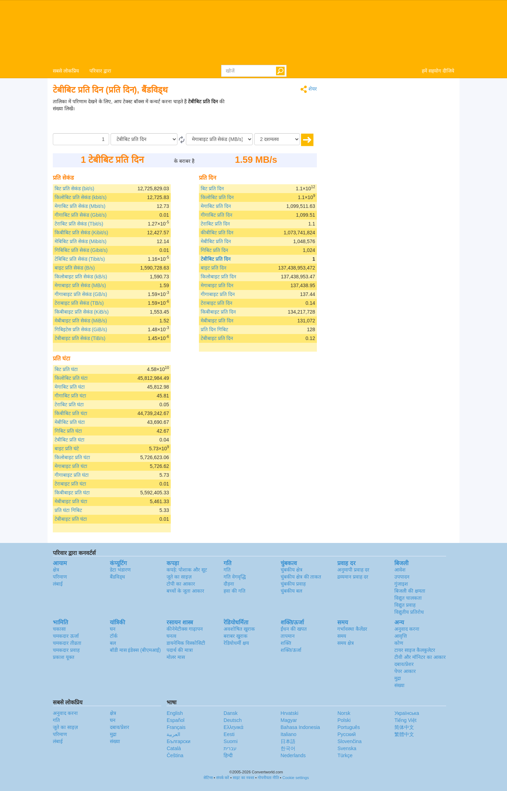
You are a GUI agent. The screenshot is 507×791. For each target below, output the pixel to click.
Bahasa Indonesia (300, 727)
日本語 (288, 741)
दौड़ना (229, 584)
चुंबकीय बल (291, 591)
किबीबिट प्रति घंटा (71, 413)
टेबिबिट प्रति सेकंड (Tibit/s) (80, 259)
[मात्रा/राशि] (81, 139)
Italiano (288, 734)
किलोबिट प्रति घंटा (71, 378)
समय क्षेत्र (345, 643)
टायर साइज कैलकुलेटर (414, 650)
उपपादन (401, 577)
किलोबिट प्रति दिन (217, 197)
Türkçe (344, 755)
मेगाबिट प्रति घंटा (70, 387)
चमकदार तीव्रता (67, 643)
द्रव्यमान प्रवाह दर (352, 577)
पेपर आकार (405, 671)
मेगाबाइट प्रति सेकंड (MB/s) (80, 285)
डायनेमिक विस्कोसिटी (186, 643)
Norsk (343, 713)
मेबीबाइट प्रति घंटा (71, 501)
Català (174, 748)
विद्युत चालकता (408, 598)
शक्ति (286, 643)
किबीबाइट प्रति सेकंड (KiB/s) (82, 312)
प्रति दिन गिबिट (214, 329)
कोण (398, 643)
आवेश (400, 570)
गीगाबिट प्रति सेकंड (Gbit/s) (81, 215)
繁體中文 (404, 734)
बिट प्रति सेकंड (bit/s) (74, 188)
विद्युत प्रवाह (404, 605)
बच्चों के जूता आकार (185, 591)
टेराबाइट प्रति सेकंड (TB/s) (79, 303)
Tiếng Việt (405, 720)
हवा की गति (234, 591)
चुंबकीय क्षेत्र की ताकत (301, 577)
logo (253, 32)
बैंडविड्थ (117, 577)
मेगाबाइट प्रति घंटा (71, 466)
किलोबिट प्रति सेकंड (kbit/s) (81, 197)
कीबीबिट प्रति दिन (217, 232)
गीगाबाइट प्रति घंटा (72, 475)
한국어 (288, 748)
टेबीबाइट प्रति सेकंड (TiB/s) (80, 338)
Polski (343, 720)
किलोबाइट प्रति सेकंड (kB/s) (81, 276)
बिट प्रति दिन (212, 188)
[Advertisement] (273, 115)
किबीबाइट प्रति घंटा (72, 492)
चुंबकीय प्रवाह (293, 584)
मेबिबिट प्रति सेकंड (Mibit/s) (80, 241)
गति (227, 570)
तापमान (288, 636)
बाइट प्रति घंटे (67, 448)
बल (113, 643)
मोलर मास (176, 657)
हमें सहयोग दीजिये (438, 71)
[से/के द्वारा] (144, 139)
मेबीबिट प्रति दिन (216, 241)
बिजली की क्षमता (409, 591)
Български (178, 741)
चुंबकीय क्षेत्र (291, 570)
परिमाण (60, 577)
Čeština (175, 755)
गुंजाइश (401, 584)
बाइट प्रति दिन (213, 268)
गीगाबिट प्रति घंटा (70, 395)
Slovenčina (349, 741)
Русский (346, 734)
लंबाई (58, 584)
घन (112, 629)
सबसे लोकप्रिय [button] (66, 71)
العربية (173, 734)
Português (348, 727)
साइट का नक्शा (243, 777)
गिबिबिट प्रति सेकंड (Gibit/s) (81, 250)
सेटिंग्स (208, 777)
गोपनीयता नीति (268, 777)
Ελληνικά (233, 727)
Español (175, 720)
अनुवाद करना (406, 629)
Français (176, 727)
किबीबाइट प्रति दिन (218, 312)
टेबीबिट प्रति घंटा (69, 440)
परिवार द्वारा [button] (100, 71)
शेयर (308, 89)
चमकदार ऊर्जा (66, 636)
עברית (230, 748)
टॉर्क (114, 636)
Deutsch (233, 720)
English (175, 713)
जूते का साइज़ (179, 577)
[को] (219, 139)
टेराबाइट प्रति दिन (216, 303)
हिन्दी (228, 755)
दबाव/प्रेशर (404, 664)
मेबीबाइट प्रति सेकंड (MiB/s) (81, 320)
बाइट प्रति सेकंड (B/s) (75, 268)
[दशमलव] (277, 139)
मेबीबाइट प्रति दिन (217, 320)
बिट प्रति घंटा (66, 369)
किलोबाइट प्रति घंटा (72, 457)
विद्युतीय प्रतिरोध (409, 612)
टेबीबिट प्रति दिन (216, 259)
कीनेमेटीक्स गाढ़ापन (185, 629)
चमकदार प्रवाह (66, 650)
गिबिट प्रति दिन (214, 250)
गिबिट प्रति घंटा (68, 431)
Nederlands (293, 755)
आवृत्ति (400, 636)
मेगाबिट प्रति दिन (216, 206)
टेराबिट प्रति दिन (215, 224)
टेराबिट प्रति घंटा (69, 404)
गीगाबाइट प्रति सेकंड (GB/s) (81, 294)
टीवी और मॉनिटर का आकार (420, 657)
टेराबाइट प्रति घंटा (70, 484)
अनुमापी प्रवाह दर (353, 570)
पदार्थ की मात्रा (180, 650)
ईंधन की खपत (294, 629)
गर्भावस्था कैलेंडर (352, 629)
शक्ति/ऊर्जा (291, 650)
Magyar (289, 720)
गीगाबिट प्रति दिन (216, 215)
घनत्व (171, 636)
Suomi (231, 741)
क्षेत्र (56, 570)
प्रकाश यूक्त (63, 657)
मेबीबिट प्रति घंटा (70, 422)
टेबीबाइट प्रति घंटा (71, 519)
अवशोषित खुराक (239, 629)
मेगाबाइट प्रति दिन (217, 285)
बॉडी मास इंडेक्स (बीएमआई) (135, 650)
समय (341, 636)
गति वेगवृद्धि (235, 577)
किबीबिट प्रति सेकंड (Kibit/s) (81, 232)
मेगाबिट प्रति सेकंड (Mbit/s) (80, 206)
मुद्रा (397, 678)
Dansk (231, 713)
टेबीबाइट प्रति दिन (217, 338)
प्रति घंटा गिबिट (68, 510)
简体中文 (404, 727)
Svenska (346, 748)
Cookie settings (295, 777)
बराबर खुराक (236, 636)
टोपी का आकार (181, 584)
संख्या (399, 685)
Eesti (229, 734)
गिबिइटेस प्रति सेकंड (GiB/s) (81, 329)
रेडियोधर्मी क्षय (236, 643)
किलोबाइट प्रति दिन (218, 276)
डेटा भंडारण (120, 570)
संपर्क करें (222, 777)
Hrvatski (290, 713)
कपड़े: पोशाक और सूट (187, 570)
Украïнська (406, 713)
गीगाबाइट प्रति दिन (218, 294)
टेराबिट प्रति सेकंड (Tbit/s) (79, 224)
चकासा (59, 629)
